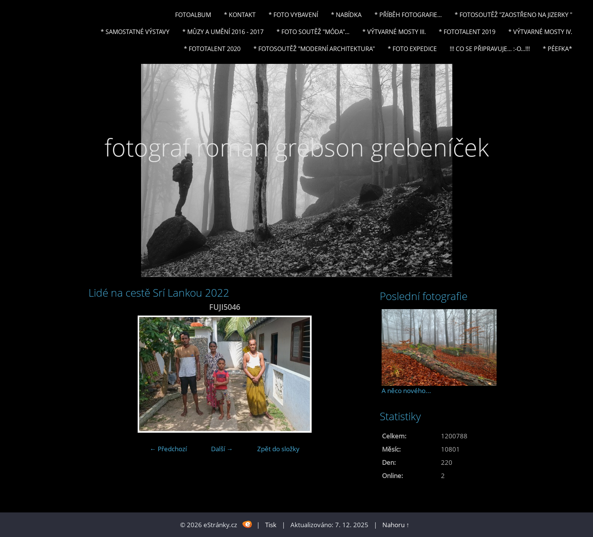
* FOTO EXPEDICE (412, 49)
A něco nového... (406, 390)
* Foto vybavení (293, 15)
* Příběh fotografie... (408, 15)
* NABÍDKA (346, 15)
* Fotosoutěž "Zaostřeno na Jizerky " (513, 15)
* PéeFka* (557, 49)
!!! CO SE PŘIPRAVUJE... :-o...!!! (490, 49)
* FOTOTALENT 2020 (212, 49)
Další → (222, 448)
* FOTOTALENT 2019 (467, 32)
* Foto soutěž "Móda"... (312, 32)
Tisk (270, 524)
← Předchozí (168, 448)
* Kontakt (240, 15)
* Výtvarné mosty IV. (540, 32)
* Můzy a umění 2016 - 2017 (223, 32)
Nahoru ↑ (396, 524)
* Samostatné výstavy (135, 32)
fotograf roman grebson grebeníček (296, 147)
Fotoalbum (193, 15)
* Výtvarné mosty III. (394, 32)
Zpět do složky (278, 448)
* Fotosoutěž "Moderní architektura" (314, 49)
